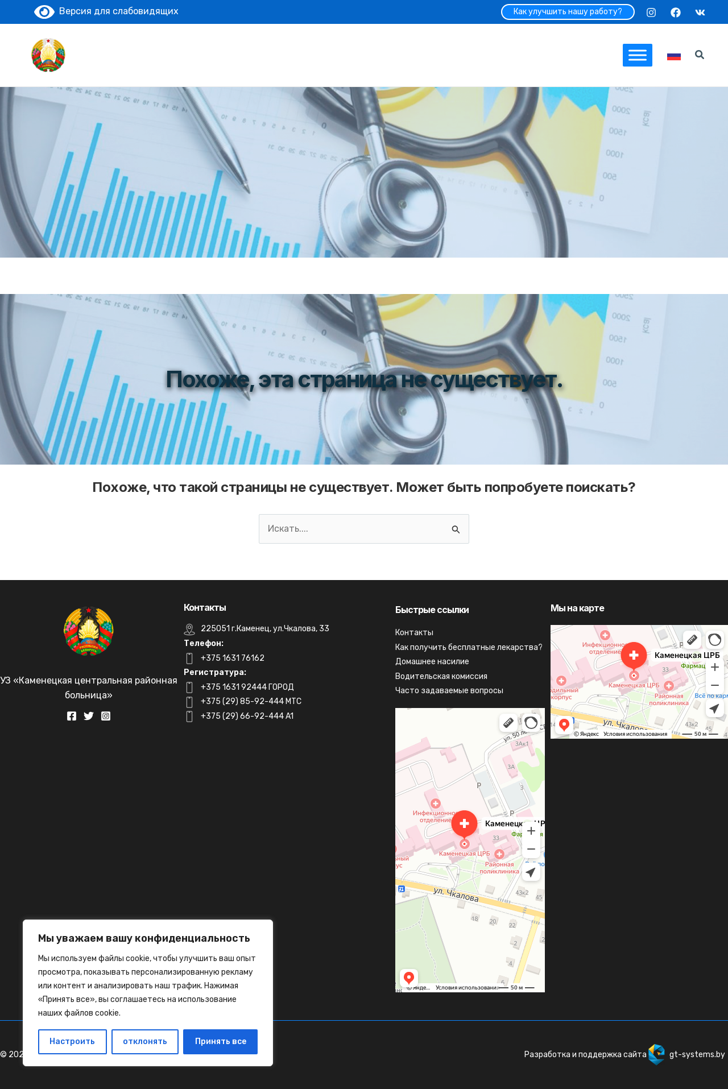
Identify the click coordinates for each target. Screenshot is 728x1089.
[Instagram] (651, 12)
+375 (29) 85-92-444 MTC (251, 701)
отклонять (145, 1041)
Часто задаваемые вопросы (449, 690)
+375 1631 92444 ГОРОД (247, 687)
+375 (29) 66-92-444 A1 (247, 716)
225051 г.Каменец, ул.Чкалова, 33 (265, 628)
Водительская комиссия (441, 676)
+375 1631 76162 (232, 658)
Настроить (72, 1041)
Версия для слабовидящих (106, 11)
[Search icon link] (700, 56)
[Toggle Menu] (637, 54)
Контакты (414, 632)
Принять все (220, 1041)
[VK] (700, 12)
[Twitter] (89, 716)
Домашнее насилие (432, 661)
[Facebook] (676, 12)
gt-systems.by (697, 1054)
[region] (148, 993)
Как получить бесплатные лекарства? (469, 647)
